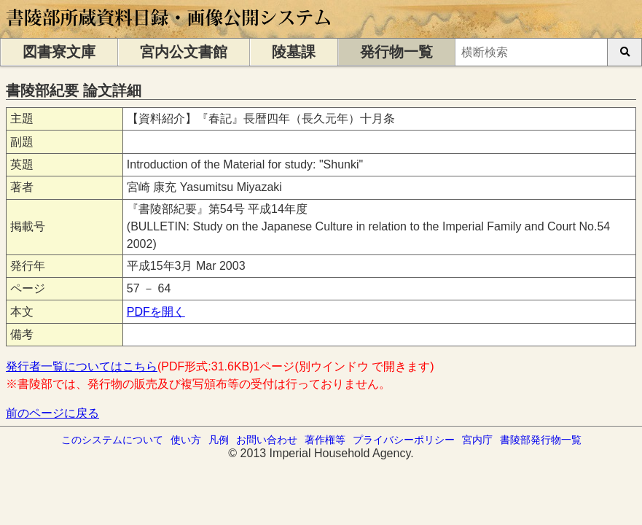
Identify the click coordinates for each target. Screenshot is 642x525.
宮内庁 (477, 440)
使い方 (186, 440)
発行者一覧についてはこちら (81, 366)
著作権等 (325, 440)
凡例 (218, 440)
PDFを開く (156, 312)
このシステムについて (112, 440)
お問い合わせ (266, 440)
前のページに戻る (52, 413)
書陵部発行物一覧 (541, 440)
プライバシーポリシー (404, 440)
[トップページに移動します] (169, 31)
